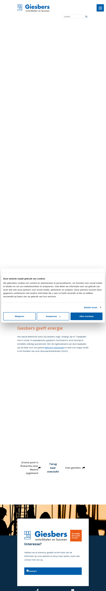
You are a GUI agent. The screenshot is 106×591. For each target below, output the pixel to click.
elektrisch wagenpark (54, 347)
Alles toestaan (86, 316)
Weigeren (19, 316)
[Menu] (100, 8)
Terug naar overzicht (53, 467)
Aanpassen (53, 316)
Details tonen (90, 307)
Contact (31, 570)
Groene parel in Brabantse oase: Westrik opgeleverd (30, 468)
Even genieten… (76, 467)
